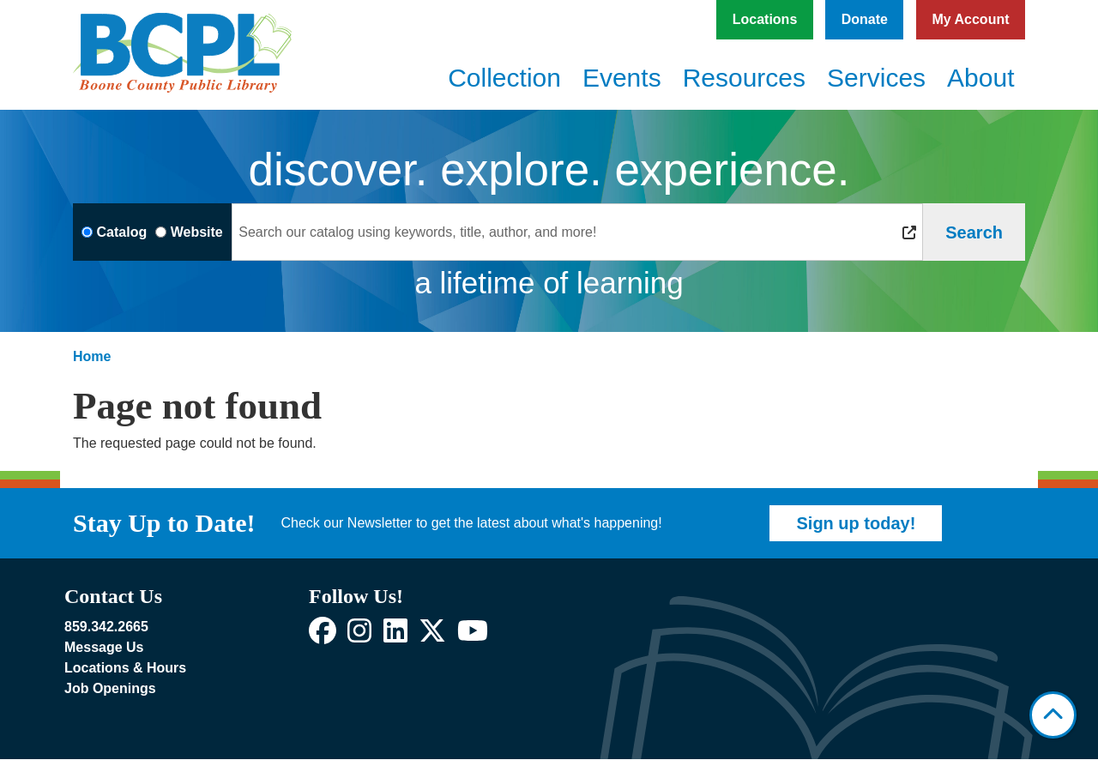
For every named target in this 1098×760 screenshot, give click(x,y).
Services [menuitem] (876, 77)
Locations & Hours (125, 667)
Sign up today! (855, 523)
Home (92, 356)
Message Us (104, 647)
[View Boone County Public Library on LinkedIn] (395, 636)
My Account (970, 19)
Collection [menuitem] (504, 77)
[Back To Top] (1053, 715)
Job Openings (110, 688)
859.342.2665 (106, 626)
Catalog (122, 232)
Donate (865, 19)
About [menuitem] (980, 77)
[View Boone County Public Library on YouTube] (472, 636)
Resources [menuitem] (744, 77)
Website (197, 232)
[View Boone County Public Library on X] (432, 636)
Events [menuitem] (621, 77)
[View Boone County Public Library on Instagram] (359, 636)
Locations (765, 19)
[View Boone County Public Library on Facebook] (322, 636)
